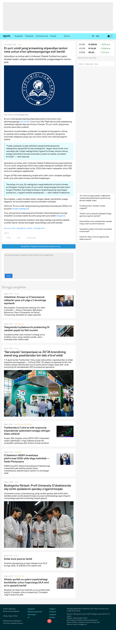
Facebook (51, 612)
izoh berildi (24, 121)
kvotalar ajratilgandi (20, 209)
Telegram (51, 609)
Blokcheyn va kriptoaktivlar (23, 424)
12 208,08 (92, 44)
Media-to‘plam (89, 64)
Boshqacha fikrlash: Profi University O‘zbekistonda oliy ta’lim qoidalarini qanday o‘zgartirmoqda (37, 487)
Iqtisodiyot (18, 452)
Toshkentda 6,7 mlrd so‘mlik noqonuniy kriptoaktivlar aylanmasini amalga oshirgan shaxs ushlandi (27, 430)
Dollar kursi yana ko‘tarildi (18, 558)
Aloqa (96, 64)
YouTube (51, 617)
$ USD (82, 44)
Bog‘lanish (31, 609)
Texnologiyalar (19, 324)
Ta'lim (16, 482)
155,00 (91, 52)
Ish (29, 617)
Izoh (17, 238)
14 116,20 (92, 48)
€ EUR (82, 48)
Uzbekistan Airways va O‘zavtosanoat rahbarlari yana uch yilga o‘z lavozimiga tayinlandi (25, 300)
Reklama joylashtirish (35, 612)
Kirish (9, 276)
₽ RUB (82, 52)
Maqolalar (29, 36)
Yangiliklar (18, 36)
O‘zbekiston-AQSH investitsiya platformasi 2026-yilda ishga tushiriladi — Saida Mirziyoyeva (26, 458)
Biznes (16, 294)
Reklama (81, 64)
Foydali (53, 36)
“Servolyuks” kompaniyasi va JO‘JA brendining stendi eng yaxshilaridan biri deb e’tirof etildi (35, 353)
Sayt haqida (32, 614)
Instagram (51, 614)
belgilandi (61, 216)
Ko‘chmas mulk (42, 36)
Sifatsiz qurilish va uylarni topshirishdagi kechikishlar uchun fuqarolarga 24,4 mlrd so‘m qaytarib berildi (26, 582)
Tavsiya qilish (30, 238)
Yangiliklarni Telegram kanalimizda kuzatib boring (38, 246)
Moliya (16, 555)
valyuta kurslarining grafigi (88, 58)
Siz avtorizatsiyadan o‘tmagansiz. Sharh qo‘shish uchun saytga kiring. (39, 263)
